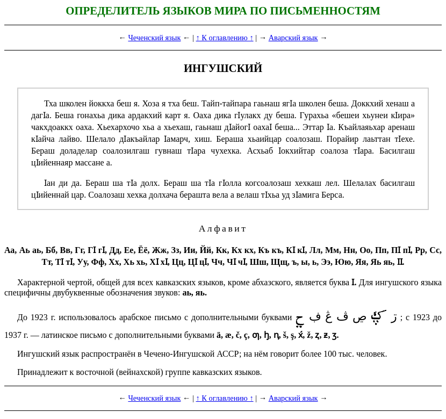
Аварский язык (293, 37)
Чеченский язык (154, 37)
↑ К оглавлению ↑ (225, 37)
